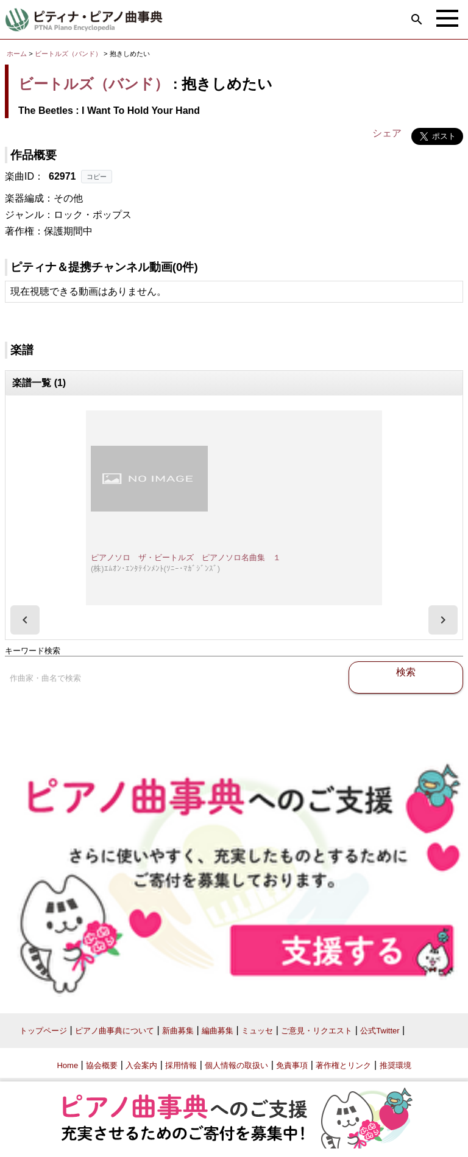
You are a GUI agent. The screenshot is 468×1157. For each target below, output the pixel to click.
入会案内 (141, 1065)
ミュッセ (257, 1030)
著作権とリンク (343, 1065)
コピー (97, 176)
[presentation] (25, 620)
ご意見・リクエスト (316, 1030)
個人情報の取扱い (236, 1065)
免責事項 (292, 1065)
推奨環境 (395, 1065)
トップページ (43, 1030)
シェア (387, 133)
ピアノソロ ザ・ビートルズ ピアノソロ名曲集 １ (186, 557)
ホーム (17, 53)
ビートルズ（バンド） (68, 53)
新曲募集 (178, 1030)
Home (67, 1065)
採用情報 (181, 1065)
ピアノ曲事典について (114, 1030)
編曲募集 (217, 1030)
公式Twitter (379, 1030)
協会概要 (102, 1065)
